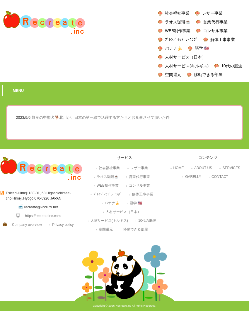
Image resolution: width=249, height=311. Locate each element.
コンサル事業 (215, 30)
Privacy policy (63, 225)
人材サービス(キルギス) (187, 65)
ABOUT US (203, 168)
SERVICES (231, 168)
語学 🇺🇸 (202, 48)
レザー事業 (212, 13)
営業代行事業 (215, 22)
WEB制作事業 (177, 30)
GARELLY (193, 177)
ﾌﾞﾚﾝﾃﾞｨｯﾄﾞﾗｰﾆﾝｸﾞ (181, 39)
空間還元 (173, 74)
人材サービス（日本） (185, 57)
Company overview (27, 225)
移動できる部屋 (208, 74)
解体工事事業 (222, 39)
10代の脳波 (231, 65)
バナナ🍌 (173, 48)
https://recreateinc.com (43, 216)
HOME (178, 168)
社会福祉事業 (177, 13)
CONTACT (220, 177)
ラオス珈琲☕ (177, 22)
